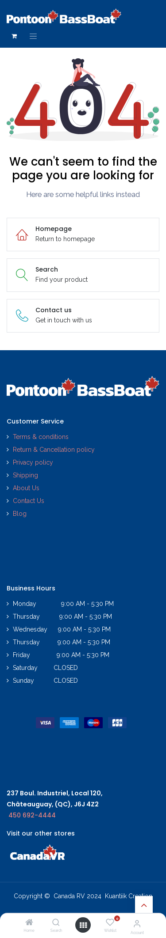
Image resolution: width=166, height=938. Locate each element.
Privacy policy (34, 462)
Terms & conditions (41, 436)
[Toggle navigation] (33, 36)
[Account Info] (137, 923)
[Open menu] (83, 925)
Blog (20, 513)
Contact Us (28, 500)
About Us (26, 488)
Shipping (25, 475)
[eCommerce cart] (14, 36)
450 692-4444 (32, 815)
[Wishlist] (110, 922)
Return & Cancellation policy (54, 449)
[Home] (29, 923)
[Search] (56, 923)
